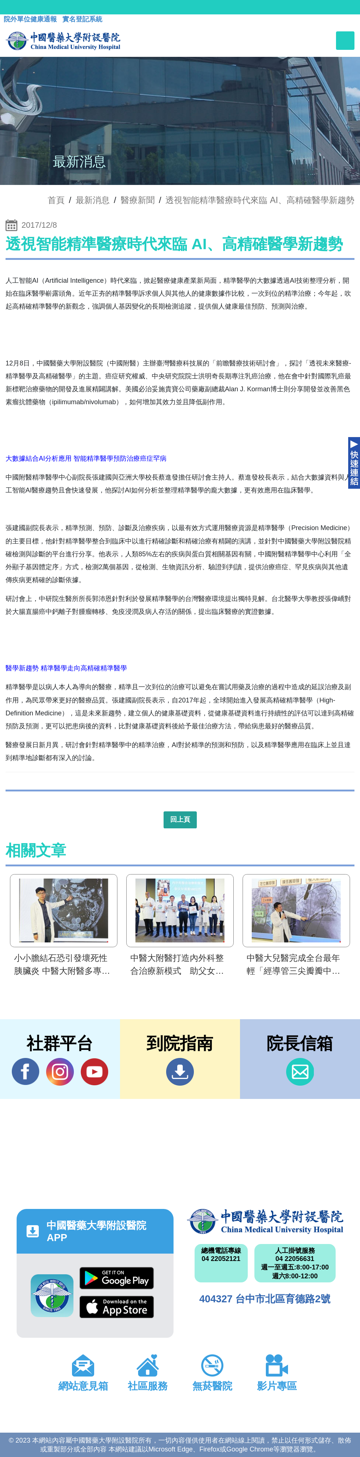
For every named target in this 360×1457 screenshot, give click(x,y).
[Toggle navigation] (345, 40)
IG (60, 1072)
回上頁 (180, 819)
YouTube (94, 1071)
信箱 (300, 1072)
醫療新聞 (138, 200)
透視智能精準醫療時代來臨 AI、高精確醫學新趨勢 (259, 200)
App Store (116, 1307)
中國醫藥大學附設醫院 (265, 1221)
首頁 (56, 200)
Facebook (26, 1071)
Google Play (116, 1278)
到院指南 (180, 1072)
